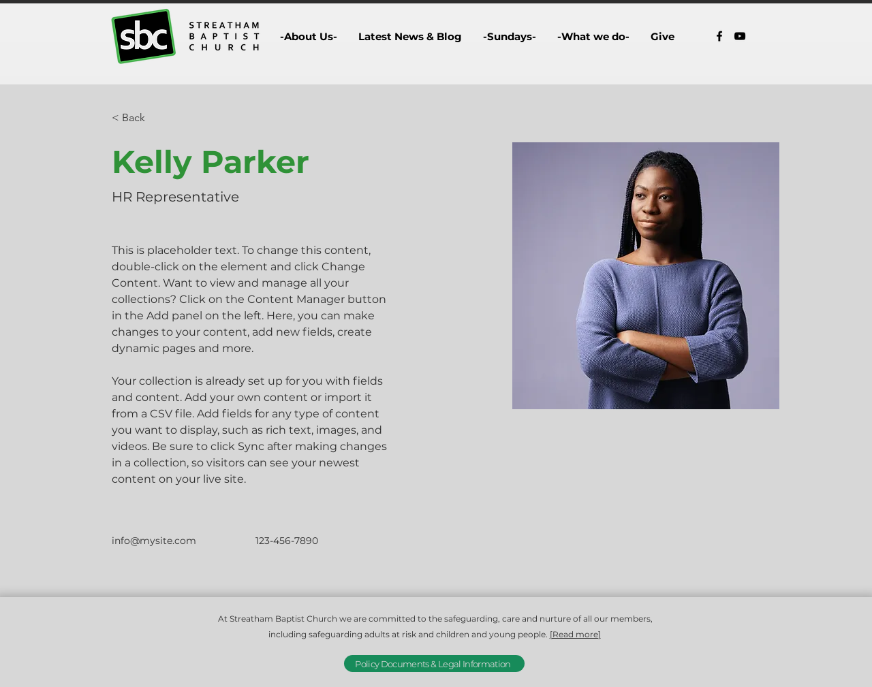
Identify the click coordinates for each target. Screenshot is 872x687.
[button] (308, 36)
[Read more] (575, 634)
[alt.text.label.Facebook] (719, 36)
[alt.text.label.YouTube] (740, 36)
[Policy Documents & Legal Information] (434, 663)
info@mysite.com (154, 540)
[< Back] (139, 118)
